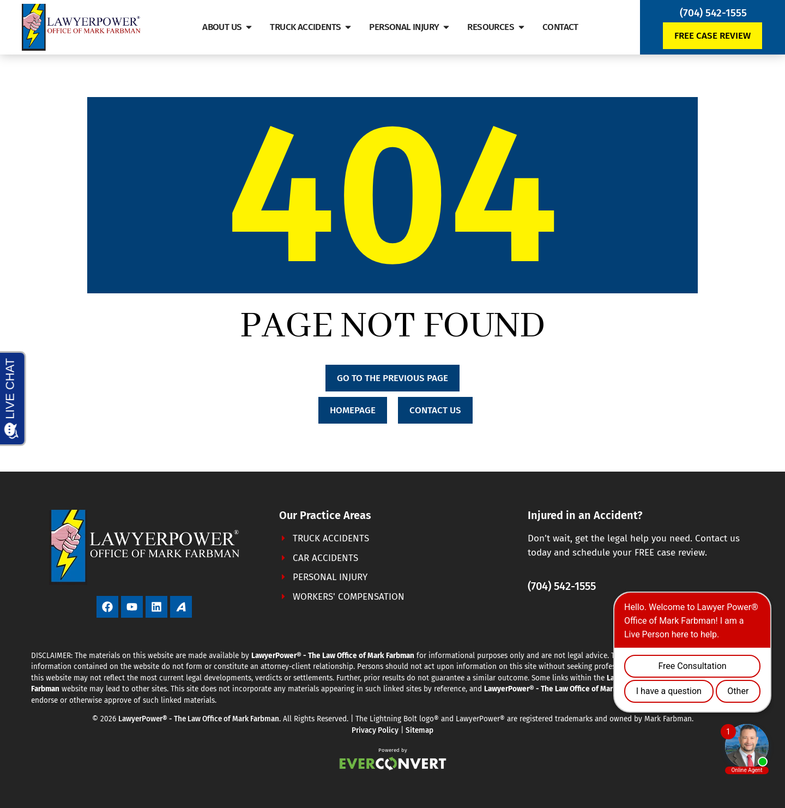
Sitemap (419, 730)
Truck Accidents (311, 27)
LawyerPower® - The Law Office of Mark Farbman (198, 718)
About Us (227, 27)
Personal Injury (410, 27)
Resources (496, 27)
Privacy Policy (375, 730)
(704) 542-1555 (713, 13)
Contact (560, 27)
